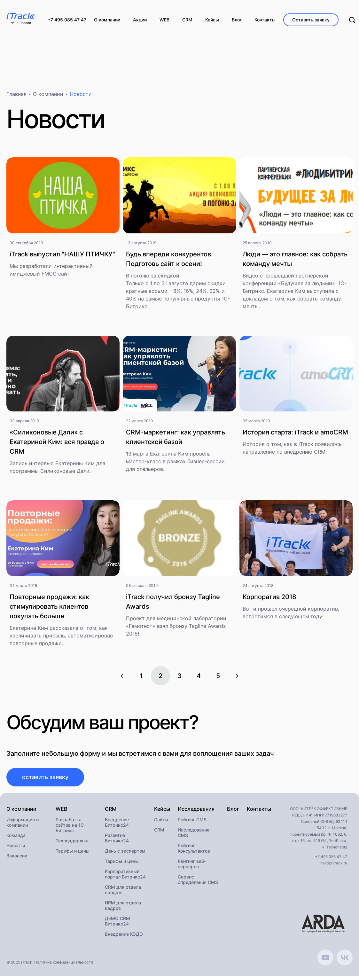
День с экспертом (125, 851)
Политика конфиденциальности (63, 962)
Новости (15, 846)
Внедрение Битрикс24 (117, 822)
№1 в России (21, 23)
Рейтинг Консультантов (194, 848)
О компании (48, 94)
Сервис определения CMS (198, 880)
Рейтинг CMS (192, 820)
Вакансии (16, 856)
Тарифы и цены (73, 851)
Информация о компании (22, 822)
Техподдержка (72, 841)
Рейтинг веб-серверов (192, 864)
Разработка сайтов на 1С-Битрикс (71, 825)
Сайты (161, 820)
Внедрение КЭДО (124, 934)
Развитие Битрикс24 (117, 838)
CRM (159, 830)
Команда (16, 836)
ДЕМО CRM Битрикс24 (117, 921)
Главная (16, 94)
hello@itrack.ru (333, 863)
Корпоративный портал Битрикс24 (125, 874)
